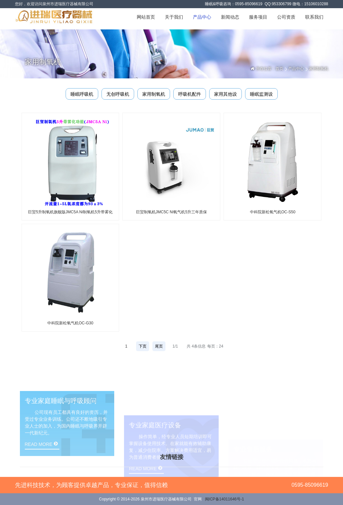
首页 (279, 68)
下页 (143, 346)
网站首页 (146, 17)
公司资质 (286, 17)
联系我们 (314, 17)
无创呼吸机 (117, 94)
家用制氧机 (153, 94)
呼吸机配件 (189, 94)
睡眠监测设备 (261, 95)
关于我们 (174, 17)
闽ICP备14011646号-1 (224, 499)
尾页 (159, 346)
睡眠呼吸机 (81, 94)
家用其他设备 (225, 95)
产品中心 (202, 17)
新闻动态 (230, 17)
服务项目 (258, 17)
